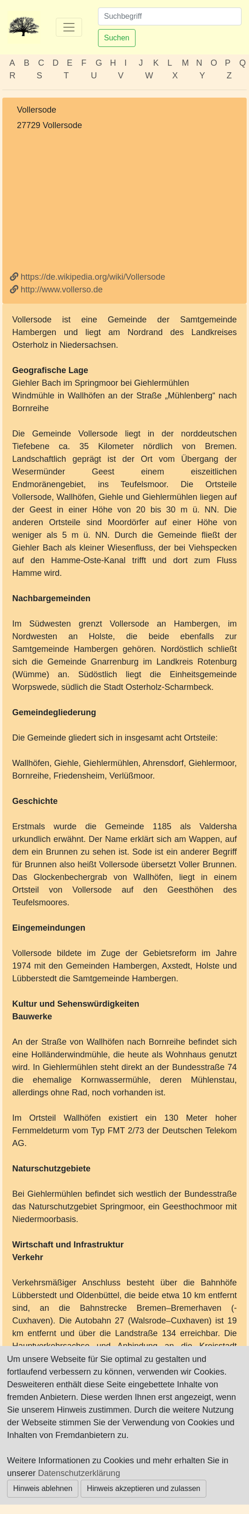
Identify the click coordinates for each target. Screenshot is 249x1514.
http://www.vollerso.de (56, 289)
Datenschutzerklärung (79, 1473)
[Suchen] (169, 16)
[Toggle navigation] (69, 27)
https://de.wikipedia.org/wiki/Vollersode (87, 277)
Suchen (116, 38)
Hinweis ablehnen (42, 1488)
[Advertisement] (124, 201)
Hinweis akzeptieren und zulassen (143, 1488)
